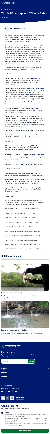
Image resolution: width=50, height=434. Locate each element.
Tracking (7, 412)
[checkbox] (2, 412)
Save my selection (25, 431)
